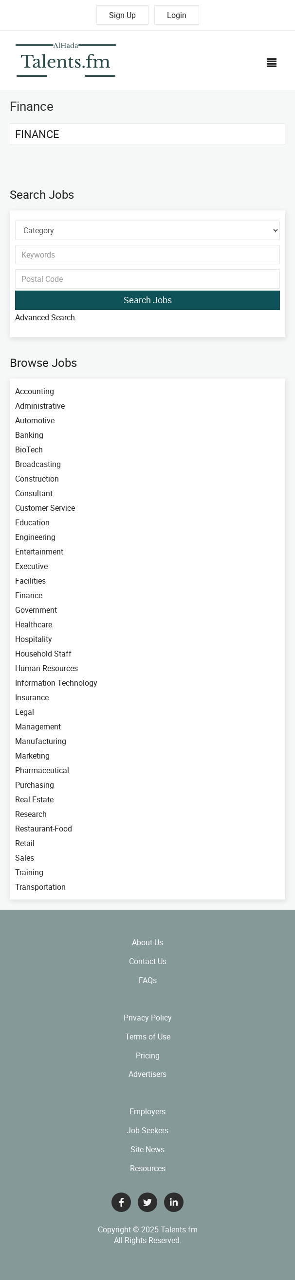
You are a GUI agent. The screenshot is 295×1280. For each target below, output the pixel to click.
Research (31, 814)
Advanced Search (45, 317)
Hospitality (33, 639)
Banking (29, 435)
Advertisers (147, 1074)
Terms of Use (147, 1036)
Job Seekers (147, 1130)
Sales (24, 857)
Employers (147, 1111)
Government (36, 610)
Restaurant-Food (43, 828)
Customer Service (45, 507)
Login (176, 15)
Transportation (40, 887)
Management (38, 726)
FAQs (148, 980)
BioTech (29, 449)
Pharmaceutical (42, 770)
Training (29, 872)
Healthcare (33, 624)
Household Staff (43, 653)
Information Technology (56, 682)
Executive (31, 566)
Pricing (148, 1055)
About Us (147, 942)
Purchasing (34, 784)
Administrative (40, 405)
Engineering (35, 537)
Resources (148, 1168)
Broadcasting (38, 464)
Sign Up (122, 15)
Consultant (34, 493)
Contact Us (147, 961)
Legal (24, 712)
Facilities (30, 580)
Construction (37, 478)
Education (32, 522)
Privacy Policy (148, 1017)
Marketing (32, 755)
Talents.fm (179, 1229)
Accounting (34, 391)
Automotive (35, 420)
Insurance (32, 697)
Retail (25, 843)
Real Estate (34, 799)
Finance (37, 134)
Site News (147, 1149)
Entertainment (39, 551)
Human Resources (46, 668)
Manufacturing (40, 741)
